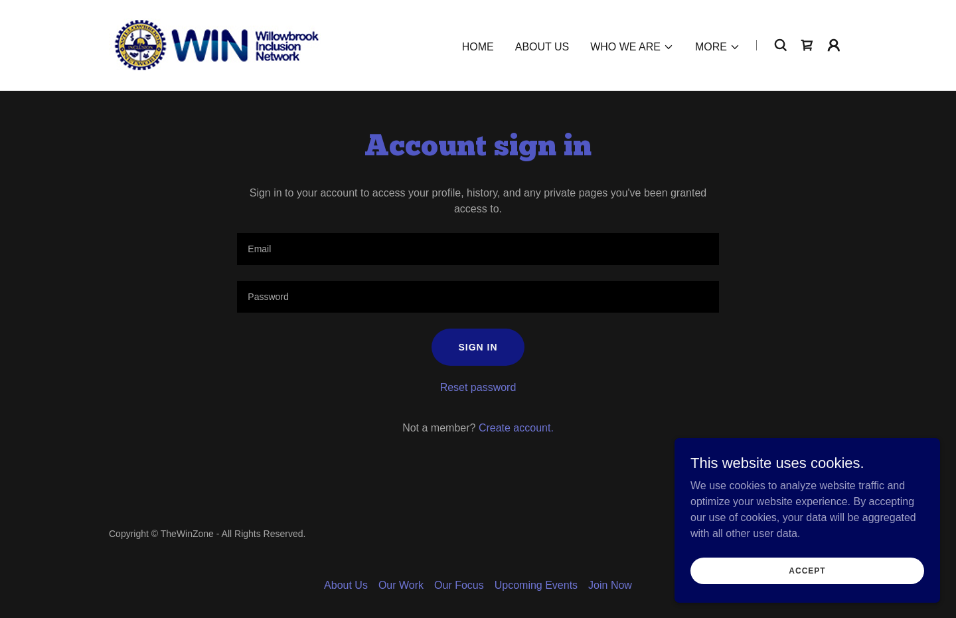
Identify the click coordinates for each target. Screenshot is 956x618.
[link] (215, 44)
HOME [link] (478, 46)
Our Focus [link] (459, 585)
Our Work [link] (401, 585)
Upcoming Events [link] (536, 585)
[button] (632, 47)
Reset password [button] (478, 387)
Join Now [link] (610, 585)
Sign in (477, 347)
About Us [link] (542, 46)
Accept (807, 570)
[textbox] (477, 249)
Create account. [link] (516, 427)
